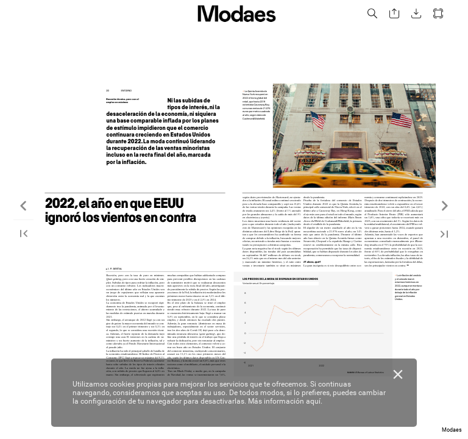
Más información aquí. (285, 401)
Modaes (452, 430)
